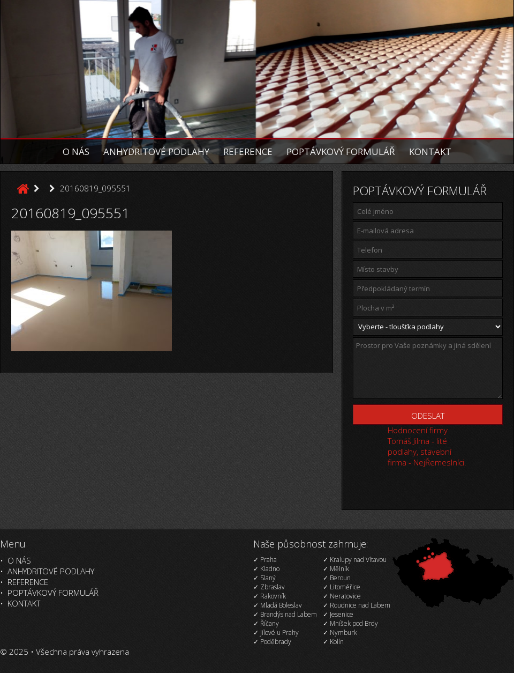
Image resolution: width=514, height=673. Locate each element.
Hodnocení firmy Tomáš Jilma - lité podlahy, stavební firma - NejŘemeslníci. (427, 446)
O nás (76, 151)
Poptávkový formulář (340, 151)
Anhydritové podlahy (156, 151)
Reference (248, 151)
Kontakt (430, 151)
